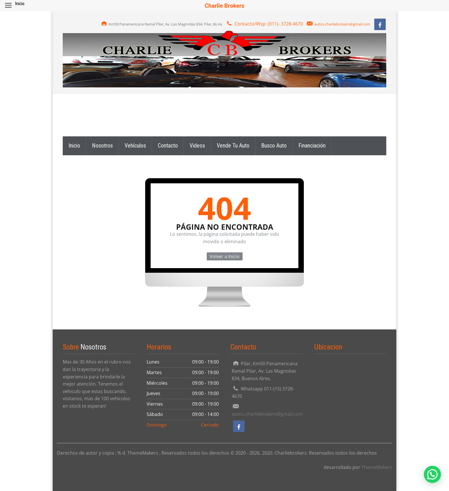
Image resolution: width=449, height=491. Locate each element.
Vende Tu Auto (233, 145)
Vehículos (135, 145)
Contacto (168, 145)
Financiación (312, 145)
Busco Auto (274, 145)
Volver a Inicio (225, 256)
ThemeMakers (376, 467)
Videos (197, 145)
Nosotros (102, 145)
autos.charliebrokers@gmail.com (342, 24)
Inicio (74, 145)
